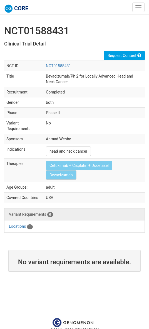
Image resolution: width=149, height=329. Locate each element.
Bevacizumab (61, 175)
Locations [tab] (21, 226)
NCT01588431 (58, 66)
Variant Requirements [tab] (31, 214)
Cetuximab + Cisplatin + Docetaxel (79, 165)
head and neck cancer (68, 151)
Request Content (124, 55)
